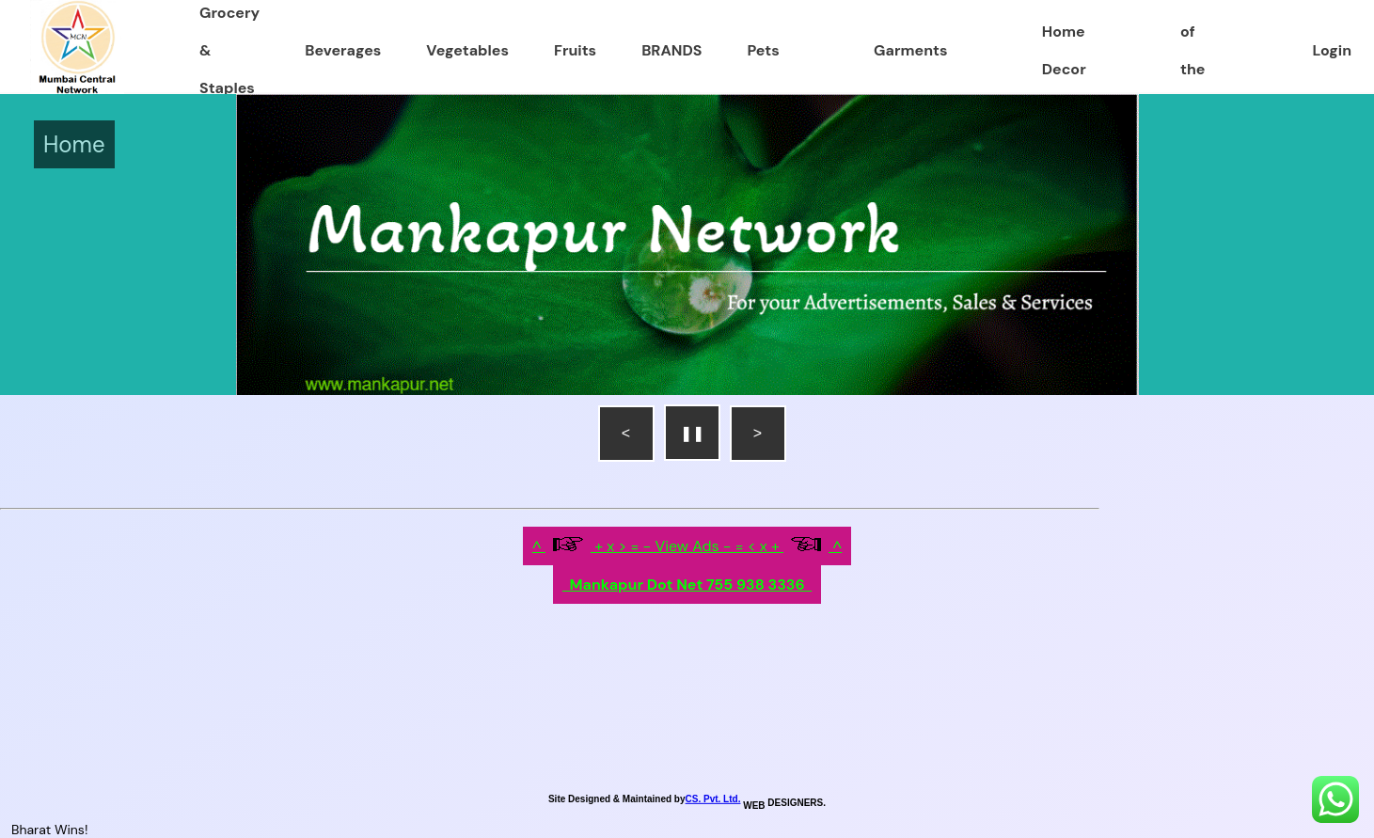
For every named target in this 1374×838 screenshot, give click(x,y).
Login (1332, 50)
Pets (763, 50)
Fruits (575, 50)
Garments (910, 50)
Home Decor (1064, 50)
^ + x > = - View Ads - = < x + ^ (687, 546)
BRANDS (671, 50)
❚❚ (692, 433)
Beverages (343, 50)
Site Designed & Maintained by (617, 799)
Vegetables (467, 50)
